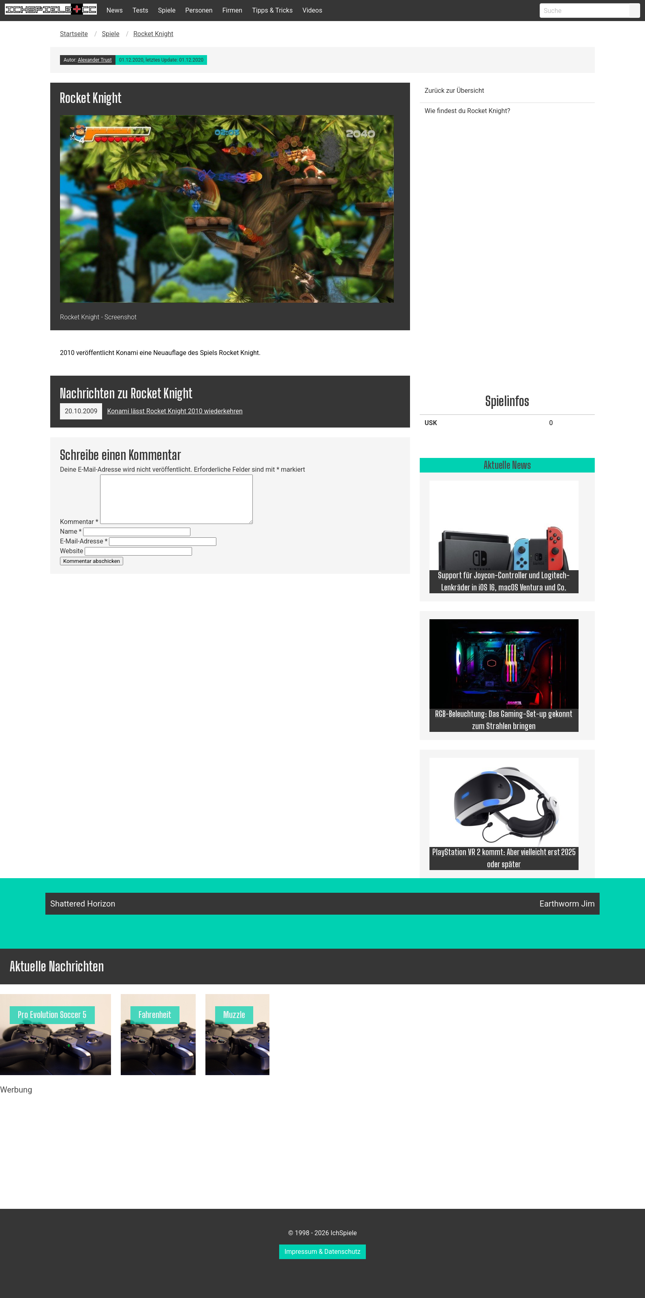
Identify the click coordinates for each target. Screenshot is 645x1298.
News (115, 10)
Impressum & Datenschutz (322, 1251)
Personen (198, 10)
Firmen (232, 10)
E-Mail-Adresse (83, 541)
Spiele (166, 10)
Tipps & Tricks (272, 10)
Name (71, 531)
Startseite (74, 34)
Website (71, 551)
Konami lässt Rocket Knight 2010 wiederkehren (174, 411)
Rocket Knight (153, 34)
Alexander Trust (95, 60)
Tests (140, 10)
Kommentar (79, 522)
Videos (312, 10)
